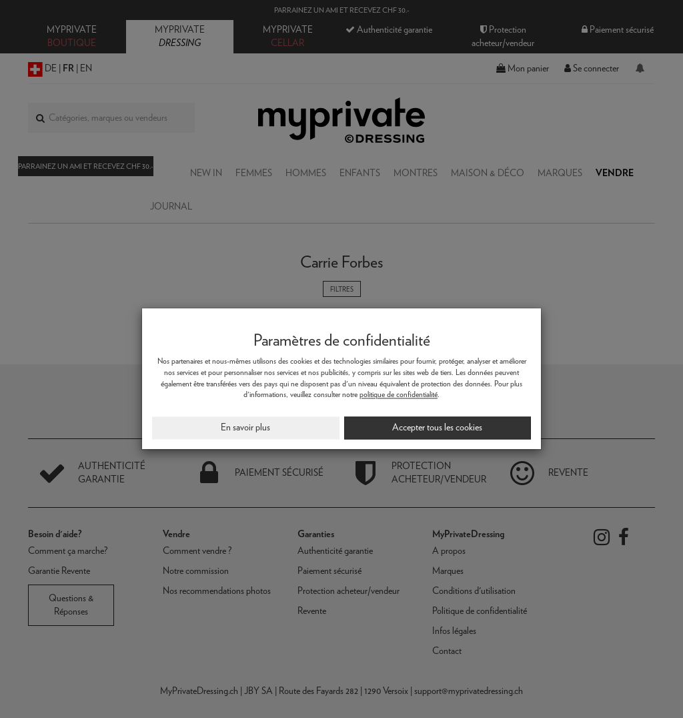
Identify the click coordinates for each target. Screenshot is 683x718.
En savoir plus (245, 427)
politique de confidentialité (399, 395)
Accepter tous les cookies (437, 427)
